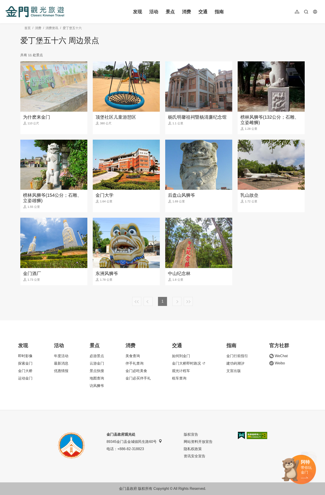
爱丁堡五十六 (72, 28)
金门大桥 (25, 371)
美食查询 (132, 356)
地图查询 (97, 378)
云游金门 (97, 363)
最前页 (136, 301)
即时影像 (25, 356)
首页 (27, 28)
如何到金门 (181, 356)
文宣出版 (233, 371)
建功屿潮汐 (235, 363)
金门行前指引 (237, 356)
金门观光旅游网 (34, 11)
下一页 (176, 301)
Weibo (277, 363)
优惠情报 (61, 371)
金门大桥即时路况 (188, 363)
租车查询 (179, 378)
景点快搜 (97, 371)
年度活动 (61, 356)
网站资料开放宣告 (198, 442)
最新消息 (61, 363)
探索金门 (25, 363)
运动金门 (25, 378)
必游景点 (97, 356)
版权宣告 (191, 434)
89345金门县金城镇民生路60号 (134, 441)
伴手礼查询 (134, 363)
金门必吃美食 (136, 371)
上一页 (148, 301)
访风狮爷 (97, 386)
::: (6, 3)
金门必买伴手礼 (138, 378)
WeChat (278, 356)
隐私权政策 (193, 449)
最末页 (188, 301)
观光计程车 (181, 371)
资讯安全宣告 (194, 456)
